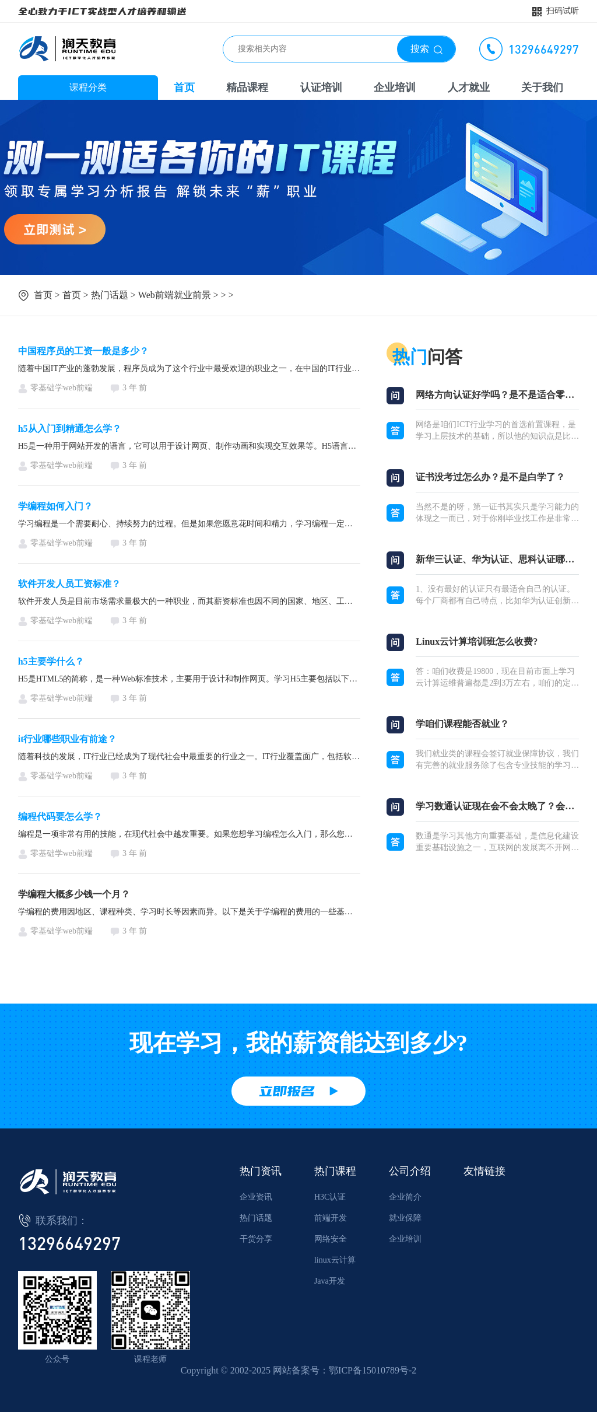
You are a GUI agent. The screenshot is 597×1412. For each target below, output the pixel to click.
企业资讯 (256, 1197)
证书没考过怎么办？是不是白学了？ (490, 477)
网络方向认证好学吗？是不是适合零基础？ (497, 395)
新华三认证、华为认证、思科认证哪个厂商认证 (497, 559)
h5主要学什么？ (51, 661)
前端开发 (330, 1218)
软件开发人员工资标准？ (69, 584)
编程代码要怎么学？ (60, 817)
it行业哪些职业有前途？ (67, 739)
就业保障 (405, 1218)
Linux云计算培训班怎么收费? (477, 641)
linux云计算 (335, 1260)
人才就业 (469, 87)
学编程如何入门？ (55, 506)
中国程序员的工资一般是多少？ (83, 351)
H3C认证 (330, 1197)
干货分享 (256, 1239)
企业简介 (405, 1197)
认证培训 (321, 87)
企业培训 (395, 87)
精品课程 (247, 87)
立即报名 (287, 1091)
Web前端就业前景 (174, 295)
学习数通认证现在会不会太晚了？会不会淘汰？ (497, 806)
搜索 (419, 49)
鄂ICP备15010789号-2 (372, 1370)
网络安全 (330, 1239)
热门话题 (109, 295)
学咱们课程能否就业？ (462, 724)
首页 (184, 87)
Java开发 (329, 1281)
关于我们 (542, 87)
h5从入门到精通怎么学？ (69, 429)
